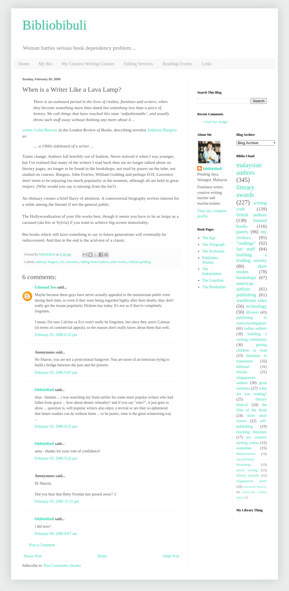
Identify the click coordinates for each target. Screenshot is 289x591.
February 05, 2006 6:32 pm (56, 335)
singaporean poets (251, 481)
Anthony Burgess (162, 129)
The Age (209, 238)
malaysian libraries (255, 486)
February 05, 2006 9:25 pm (56, 426)
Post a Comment (42, 545)
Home (23, 63)
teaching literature (251, 432)
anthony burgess (47, 262)
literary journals (248, 475)
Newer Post (33, 556)
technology (256, 306)
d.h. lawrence (69, 262)
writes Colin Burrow (40, 129)
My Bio (45, 63)
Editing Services (138, 63)
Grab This (211, 122)
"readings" (246, 243)
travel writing (247, 470)
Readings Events (177, 63)
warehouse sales (251, 300)
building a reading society (251, 257)
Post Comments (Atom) (62, 566)
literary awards (245, 191)
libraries (252, 312)
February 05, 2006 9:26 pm (56, 458)
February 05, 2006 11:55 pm (57, 501)
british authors (251, 214)
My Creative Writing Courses (88, 63)
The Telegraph (213, 244)
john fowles (118, 262)
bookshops (246, 277)
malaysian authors (249, 169)
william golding (140, 262)
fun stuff (245, 249)
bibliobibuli (44, 390)
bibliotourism (245, 454)
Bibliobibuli (54, 24)
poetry (242, 231)
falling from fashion (95, 262)
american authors (245, 286)
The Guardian (213, 280)
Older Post (171, 556)
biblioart (243, 367)
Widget (223, 122)
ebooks (242, 372)
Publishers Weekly (210, 260)
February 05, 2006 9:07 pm (56, 372)
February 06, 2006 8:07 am (56, 534)
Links (207, 63)
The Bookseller (214, 287)
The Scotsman (213, 251)
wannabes (244, 448)
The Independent (211, 271)
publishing (246, 294)
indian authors (255, 328)
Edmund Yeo (45, 287)
